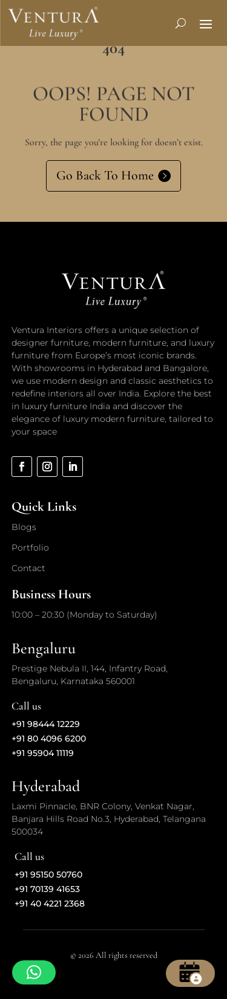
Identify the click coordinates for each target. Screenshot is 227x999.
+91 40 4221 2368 (50, 903)
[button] (34, 972)
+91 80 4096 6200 (49, 738)
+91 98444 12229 (46, 724)
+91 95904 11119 (43, 753)
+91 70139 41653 (47, 889)
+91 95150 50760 (48, 874)
